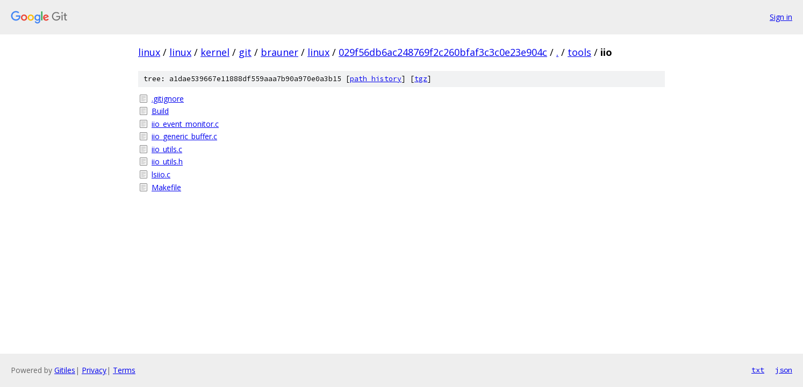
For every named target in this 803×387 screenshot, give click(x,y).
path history (376, 78)
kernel (215, 52)
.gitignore (168, 99)
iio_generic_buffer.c (184, 136)
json (783, 370)
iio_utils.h (167, 161)
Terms (124, 370)
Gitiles (64, 370)
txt (757, 370)
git (245, 52)
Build (160, 111)
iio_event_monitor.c (185, 124)
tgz (420, 78)
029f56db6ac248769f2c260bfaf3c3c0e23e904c (443, 52)
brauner (279, 52)
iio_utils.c (167, 149)
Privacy (94, 370)
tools (579, 52)
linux (149, 52)
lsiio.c (161, 174)
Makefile (166, 187)
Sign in (781, 17)
